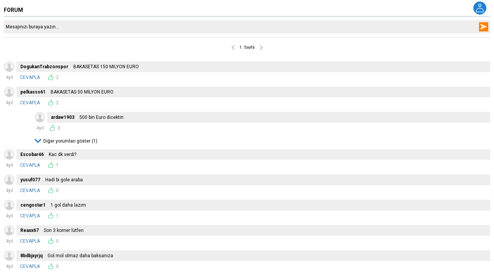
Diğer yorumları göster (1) (70, 141)
